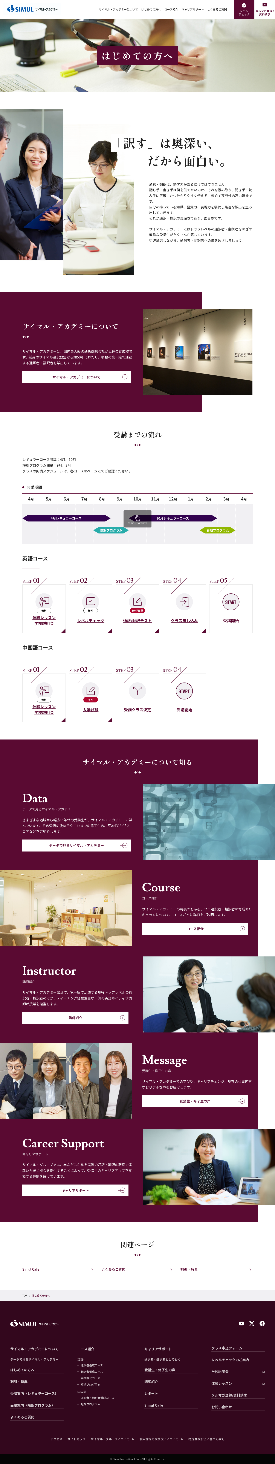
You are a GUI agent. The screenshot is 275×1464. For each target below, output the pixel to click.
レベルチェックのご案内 (230, 1359)
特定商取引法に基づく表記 (206, 1439)
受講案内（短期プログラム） (32, 1405)
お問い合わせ (221, 1406)
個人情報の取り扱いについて (159, 1439)
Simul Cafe (31, 1269)
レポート (151, 1393)
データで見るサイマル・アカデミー (71, 845)
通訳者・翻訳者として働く (162, 1359)
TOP (25, 1295)
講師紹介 (64, 1018)
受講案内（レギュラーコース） (34, 1393)
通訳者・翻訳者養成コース (97, 1398)
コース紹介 (171, 9)
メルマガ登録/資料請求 (229, 1395)
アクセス (56, 1439)
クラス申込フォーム (226, 1347)
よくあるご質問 (217, 9)
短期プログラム (90, 1384)
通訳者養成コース (92, 1365)
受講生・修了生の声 (179, 1101)
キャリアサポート (193, 9)
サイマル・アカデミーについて (118, 9)
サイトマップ (76, 1439)
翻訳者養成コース (92, 1372)
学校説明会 (220, 1371)
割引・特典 (189, 1269)
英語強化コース (90, 1378)
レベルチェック (244, 12)
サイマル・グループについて (110, 1439)
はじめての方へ (151, 9)
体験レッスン (221, 1383)
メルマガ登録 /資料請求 (264, 12)
